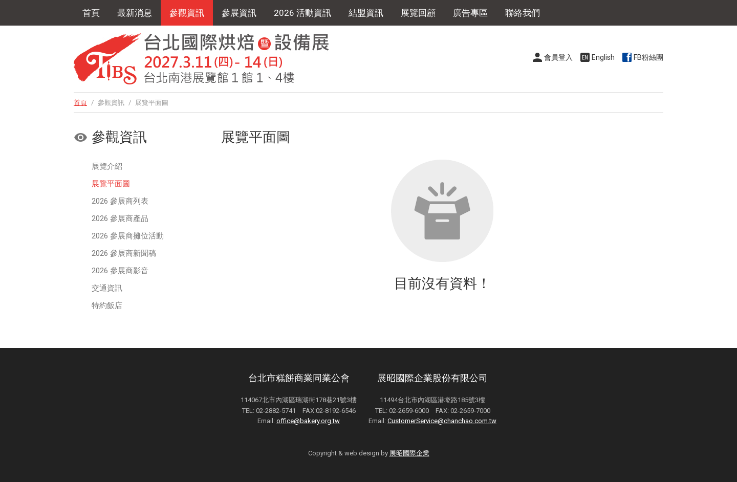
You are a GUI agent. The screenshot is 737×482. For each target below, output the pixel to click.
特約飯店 (107, 305)
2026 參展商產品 (120, 218)
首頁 (91, 13)
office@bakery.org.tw (308, 421)
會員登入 (558, 57)
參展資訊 (239, 13)
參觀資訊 (186, 13)
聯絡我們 (522, 13)
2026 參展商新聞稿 (124, 253)
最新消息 (134, 13)
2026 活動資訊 (302, 13)
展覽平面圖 (111, 183)
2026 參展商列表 (120, 201)
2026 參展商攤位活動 (128, 235)
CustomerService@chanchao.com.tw (441, 421)
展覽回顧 (418, 13)
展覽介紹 (107, 166)
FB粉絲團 (648, 57)
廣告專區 (470, 13)
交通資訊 (107, 288)
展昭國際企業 (409, 453)
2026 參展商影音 (120, 270)
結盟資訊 (366, 13)
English (603, 57)
